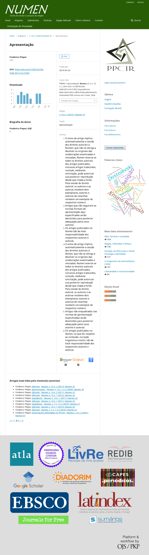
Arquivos (19, 20)
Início (12, 36)
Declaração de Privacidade (19, 26)
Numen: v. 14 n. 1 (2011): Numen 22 (61, 398)
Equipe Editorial (63, 20)
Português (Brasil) (112, 108)
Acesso (140, 2)
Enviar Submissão (115, 147)
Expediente (37, 398)
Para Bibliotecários (112, 134)
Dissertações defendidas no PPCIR (48, 412)
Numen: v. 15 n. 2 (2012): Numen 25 (58, 386)
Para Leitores (110, 125)
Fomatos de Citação (69, 100)
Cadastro (130, 2)
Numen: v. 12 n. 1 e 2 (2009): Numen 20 (65, 389)
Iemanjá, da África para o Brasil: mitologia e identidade (119, 252)
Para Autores (110, 130)
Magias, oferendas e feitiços (117, 243)
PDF (65, 56)
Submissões (33, 20)
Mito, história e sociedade (116, 236)
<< (11, 420)
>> (22, 420)
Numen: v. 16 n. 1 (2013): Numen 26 (58, 407)
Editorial (36, 386)
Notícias (48, 20)
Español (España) (112, 103)
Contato (99, 20)
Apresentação (39, 389)
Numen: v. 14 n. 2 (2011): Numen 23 (58, 392)
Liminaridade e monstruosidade (119, 271)
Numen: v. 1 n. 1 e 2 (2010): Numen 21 (62, 404)
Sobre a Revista (82, 20)
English (107, 99)
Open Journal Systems (114, 82)
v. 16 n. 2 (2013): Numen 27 (40, 36)
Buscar (137, 20)
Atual (7, 20)
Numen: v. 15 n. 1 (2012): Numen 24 (58, 395)
